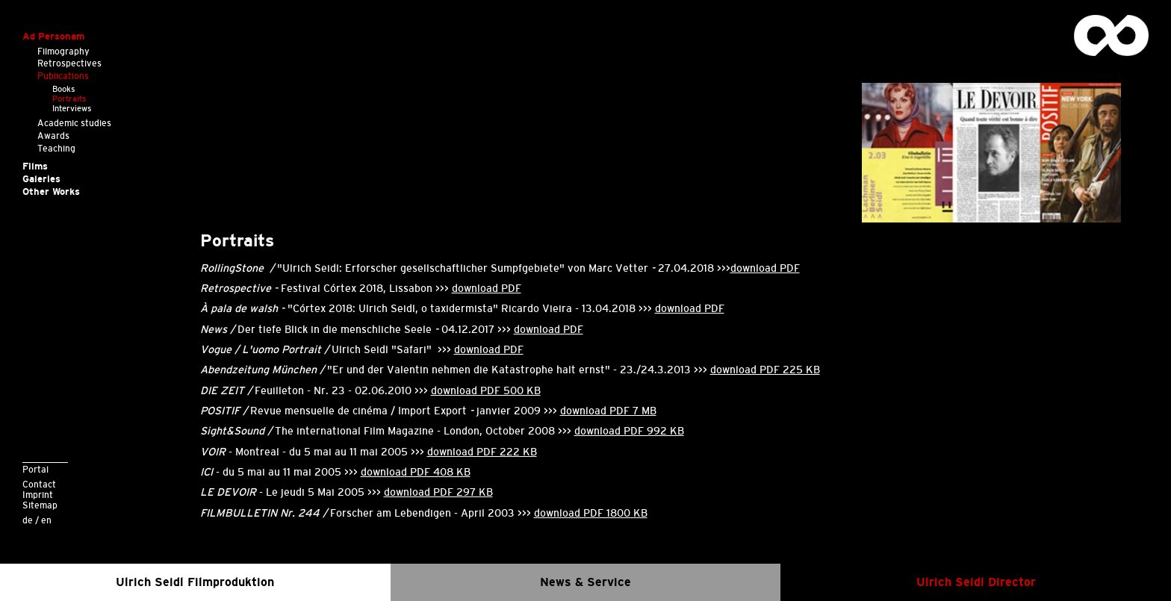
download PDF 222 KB (482, 452)
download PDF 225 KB (765, 370)
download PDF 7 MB (608, 411)
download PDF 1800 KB (590, 513)
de (27, 520)
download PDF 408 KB (415, 472)
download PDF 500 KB (486, 390)
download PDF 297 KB (438, 492)
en (46, 520)
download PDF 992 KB (629, 431)
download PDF (765, 268)
